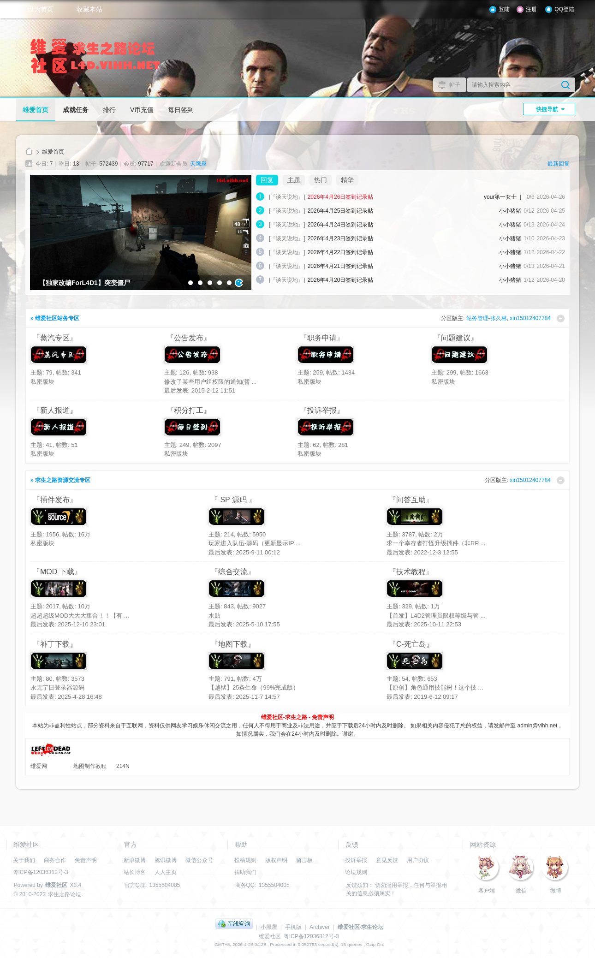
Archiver (319, 927)
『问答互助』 (411, 500)
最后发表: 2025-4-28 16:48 (66, 696)
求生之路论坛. (65, 894)
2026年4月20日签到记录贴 (341, 280)
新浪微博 (135, 860)
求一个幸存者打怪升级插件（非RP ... (436, 543)
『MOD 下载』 (57, 572)
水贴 (214, 615)
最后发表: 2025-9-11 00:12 (244, 552)
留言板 (304, 860)
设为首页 (41, 9)
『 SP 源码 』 (233, 500)
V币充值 (142, 109)
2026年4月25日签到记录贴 (341, 211)
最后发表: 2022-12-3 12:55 (422, 552)
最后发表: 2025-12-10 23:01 (67, 624)
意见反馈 (387, 860)
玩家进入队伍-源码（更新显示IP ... (254, 543)
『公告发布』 (189, 338)
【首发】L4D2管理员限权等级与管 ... (436, 615)
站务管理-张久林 (486, 318)
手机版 (293, 927)
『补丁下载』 (55, 644)
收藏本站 (89, 9)
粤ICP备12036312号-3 (40, 872)
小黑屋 (269, 927)
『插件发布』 (55, 500)
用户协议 (418, 860)
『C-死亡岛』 (411, 644)
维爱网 (38, 766)
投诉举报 (356, 860)
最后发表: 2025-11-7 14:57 (244, 696)
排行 (109, 109)
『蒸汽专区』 (55, 338)
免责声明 (86, 860)
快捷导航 (547, 109)
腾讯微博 (166, 860)
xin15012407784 (530, 318)
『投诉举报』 (322, 410)
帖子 (454, 85)
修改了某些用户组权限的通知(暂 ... (210, 381)
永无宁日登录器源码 (57, 687)
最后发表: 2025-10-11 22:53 (424, 624)
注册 (531, 9)
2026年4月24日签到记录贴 (341, 224)
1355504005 (164, 885)
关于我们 (24, 860)
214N (123, 766)
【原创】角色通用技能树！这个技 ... (435, 687)
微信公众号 (199, 860)
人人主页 (166, 872)
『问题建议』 (456, 338)
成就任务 (76, 109)
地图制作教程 (90, 766)
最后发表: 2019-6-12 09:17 (422, 696)
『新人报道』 (55, 410)
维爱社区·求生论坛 (360, 927)
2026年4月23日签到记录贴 (341, 238)
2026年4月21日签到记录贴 (341, 266)
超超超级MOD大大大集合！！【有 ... (79, 615)
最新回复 (558, 164)
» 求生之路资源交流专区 (60, 480)
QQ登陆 (564, 9)
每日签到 (181, 109)
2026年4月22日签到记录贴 (341, 252)
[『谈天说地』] (287, 197)
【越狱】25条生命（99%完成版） (253, 687)
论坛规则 (356, 872)
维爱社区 (29, 152)
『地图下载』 (233, 644)
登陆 (504, 9)
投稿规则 (245, 860)
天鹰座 (198, 164)
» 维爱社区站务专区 (54, 318)
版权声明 (276, 860)
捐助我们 (245, 872)
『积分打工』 (189, 410)
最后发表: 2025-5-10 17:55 (244, 624)
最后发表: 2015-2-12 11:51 (200, 390)
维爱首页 (35, 109)
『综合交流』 (233, 572)
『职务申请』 (322, 338)
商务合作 (55, 860)
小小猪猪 (510, 211)
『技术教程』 (411, 572)
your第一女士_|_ (504, 197)
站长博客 (135, 872)
